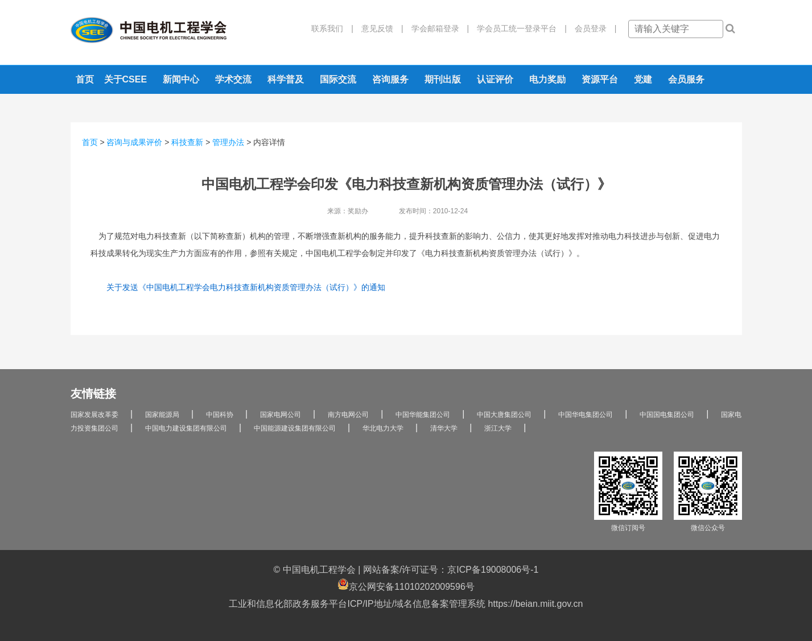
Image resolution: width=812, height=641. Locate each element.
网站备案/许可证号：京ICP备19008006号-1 (451, 569)
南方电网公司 (348, 415)
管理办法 (228, 142)
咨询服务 (390, 79)
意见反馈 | (378, 28)
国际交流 (338, 79)
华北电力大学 (382, 428)
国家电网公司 (280, 415)
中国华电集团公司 (585, 415)
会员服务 (686, 79)
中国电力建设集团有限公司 (186, 428)
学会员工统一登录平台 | (518, 28)
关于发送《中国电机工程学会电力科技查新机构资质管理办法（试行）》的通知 (245, 287)
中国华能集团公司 (422, 415)
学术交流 (233, 79)
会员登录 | (592, 28)
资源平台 (600, 79)
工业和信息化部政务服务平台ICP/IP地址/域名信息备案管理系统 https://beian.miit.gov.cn (406, 604)
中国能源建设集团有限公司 (295, 428)
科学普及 (285, 79)
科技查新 (187, 142)
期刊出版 (442, 79)
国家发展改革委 (94, 415)
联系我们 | (332, 28)
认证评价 (495, 79)
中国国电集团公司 (667, 415)
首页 (85, 79)
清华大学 (443, 428)
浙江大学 (498, 428)
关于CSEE (125, 79)
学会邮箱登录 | (436, 28)
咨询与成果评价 (134, 142)
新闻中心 (181, 79)
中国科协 (219, 415)
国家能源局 (162, 415)
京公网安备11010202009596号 (406, 585)
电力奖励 (547, 79)
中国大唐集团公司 (504, 415)
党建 (643, 79)
